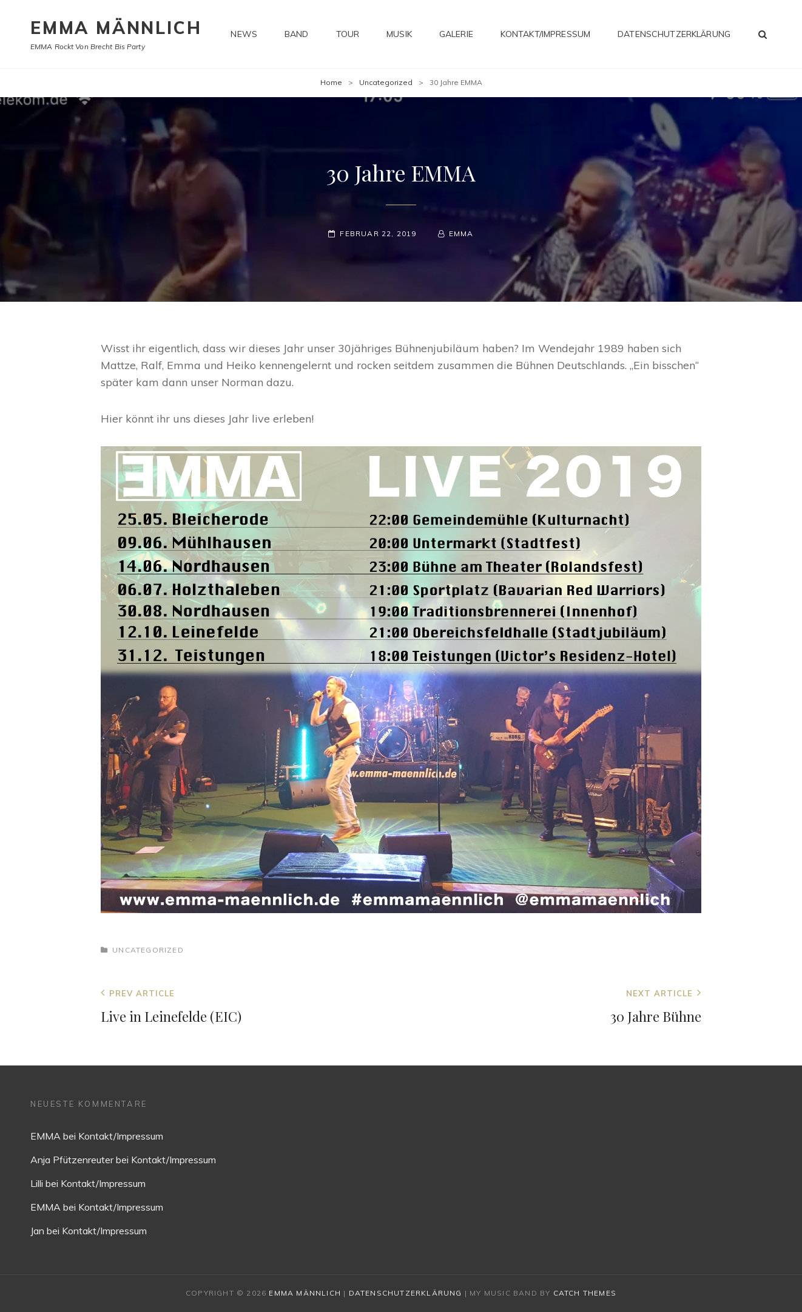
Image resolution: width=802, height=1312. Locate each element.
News (244, 34)
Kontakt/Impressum (545, 34)
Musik (399, 34)
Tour (348, 34)
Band (297, 34)
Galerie (456, 34)
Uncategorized (386, 82)
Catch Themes (584, 1292)
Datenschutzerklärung (674, 34)
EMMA (461, 233)
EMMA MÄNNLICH (115, 27)
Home (331, 82)
